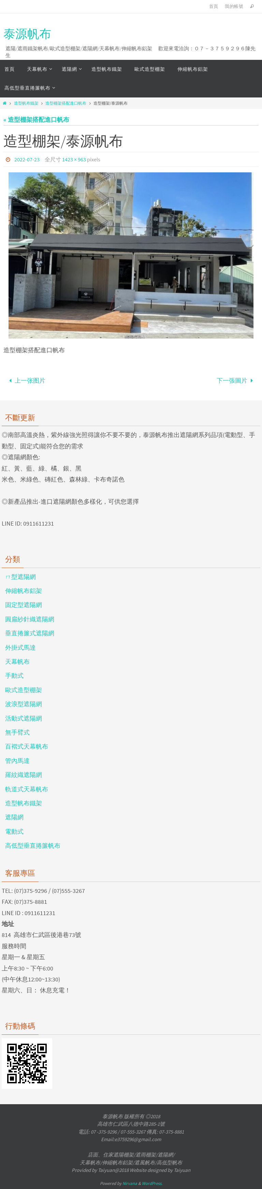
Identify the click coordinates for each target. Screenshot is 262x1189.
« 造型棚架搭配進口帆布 (36, 119)
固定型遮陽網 (23, 605)
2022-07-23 (27, 159)
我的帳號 (234, 6)
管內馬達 (17, 761)
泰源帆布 (27, 33)
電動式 (14, 831)
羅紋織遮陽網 (23, 775)
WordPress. (152, 1183)
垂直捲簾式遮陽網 (29, 633)
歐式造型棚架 (23, 690)
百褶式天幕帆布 (26, 746)
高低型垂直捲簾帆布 (32, 845)
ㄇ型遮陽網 (20, 577)
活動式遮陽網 (23, 718)
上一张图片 (25, 380)
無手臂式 (17, 732)
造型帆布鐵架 (26, 103)
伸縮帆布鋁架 (23, 591)
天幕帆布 (17, 661)
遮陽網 (14, 817)
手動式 (14, 675)
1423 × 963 (74, 159)
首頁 (213, 6)
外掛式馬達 (20, 647)
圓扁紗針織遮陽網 (29, 619)
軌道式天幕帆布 (26, 789)
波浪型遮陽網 (23, 704)
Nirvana (129, 1183)
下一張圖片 (236, 380)
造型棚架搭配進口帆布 (65, 103)
